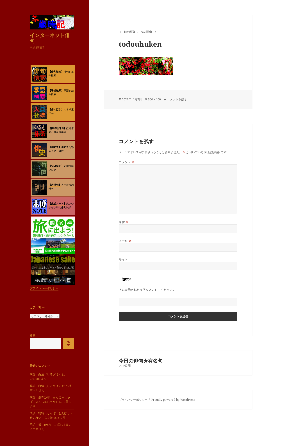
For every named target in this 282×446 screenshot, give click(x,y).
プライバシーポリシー (44, 288)
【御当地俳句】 (57, 128)
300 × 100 (154, 99)
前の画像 (129, 32)
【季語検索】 (56, 90)
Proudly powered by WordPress (173, 400)
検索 (32, 336)
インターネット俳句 (50, 38)
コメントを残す (177, 99)
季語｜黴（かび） (41, 425)
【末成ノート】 (57, 203)
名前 (124, 222)
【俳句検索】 (56, 71)
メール (125, 241)
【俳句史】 (55, 147)
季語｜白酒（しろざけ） (45, 374)
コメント (127, 162)
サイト (123, 260)
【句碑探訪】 (56, 166)
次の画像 (146, 32)
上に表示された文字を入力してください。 (147, 290)
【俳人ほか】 (56, 109)
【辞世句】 (55, 184)
